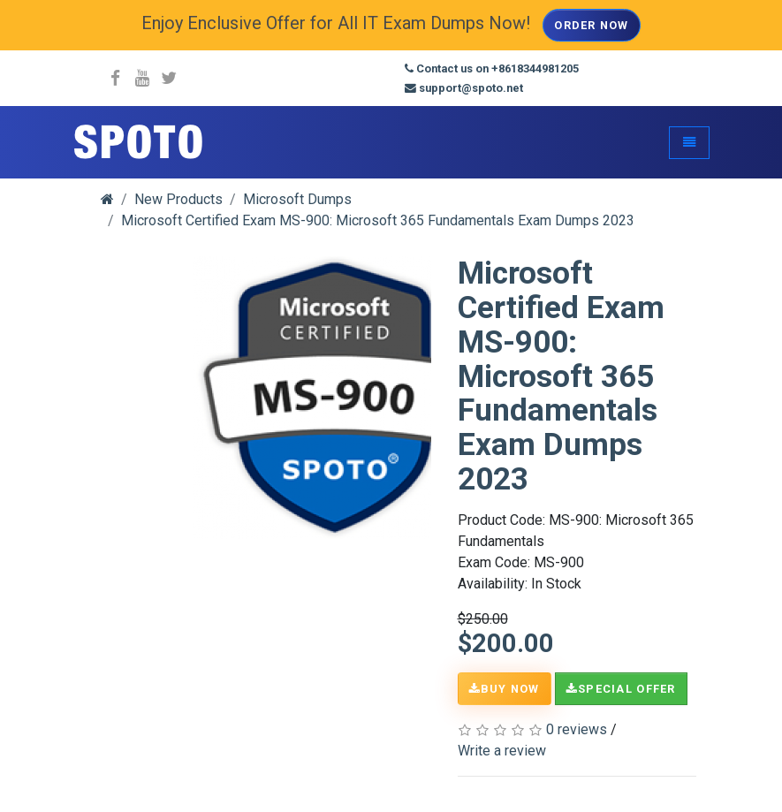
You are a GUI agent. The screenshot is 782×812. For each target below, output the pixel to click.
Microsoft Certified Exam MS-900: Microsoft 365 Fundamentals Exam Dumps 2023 (377, 220)
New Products (178, 199)
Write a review (502, 750)
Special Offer (621, 688)
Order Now (591, 25)
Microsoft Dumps (297, 199)
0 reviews (576, 729)
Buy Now (504, 688)
